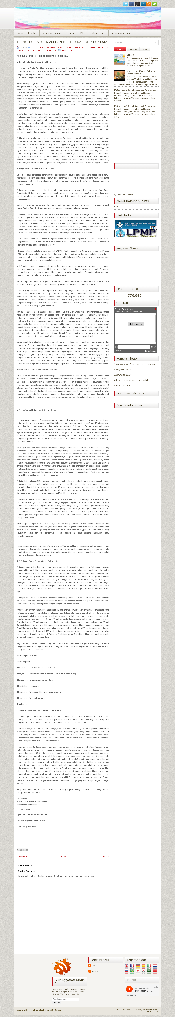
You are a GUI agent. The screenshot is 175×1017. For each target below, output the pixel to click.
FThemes (128, 1010)
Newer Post (22, 856)
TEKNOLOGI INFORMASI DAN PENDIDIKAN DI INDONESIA (62, 42)
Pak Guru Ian (127, 194)
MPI (84, 32)
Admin (117, 380)
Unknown (96, 971)
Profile (33, 32)
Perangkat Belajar (54, 32)
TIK (103, 47)
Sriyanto (142, 1010)
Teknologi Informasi (93, 47)
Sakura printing (121, 364)
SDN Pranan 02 (153, 1012)
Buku (73, 32)
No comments (67, 50)
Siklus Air (131, 55)
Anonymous (119, 369)
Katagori (133, 49)
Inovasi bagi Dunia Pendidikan (43, 47)
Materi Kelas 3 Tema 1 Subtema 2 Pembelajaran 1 (136, 106)
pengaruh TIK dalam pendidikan (70, 47)
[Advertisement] (137, 142)
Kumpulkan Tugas (121, 33)
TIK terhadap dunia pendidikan (44, 50)
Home (20, 33)
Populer (120, 49)
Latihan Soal (99, 32)
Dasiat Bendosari (152, 1010)
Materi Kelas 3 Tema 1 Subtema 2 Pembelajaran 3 (136, 90)
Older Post (105, 856)
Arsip (145, 49)
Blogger (58, 1010)
